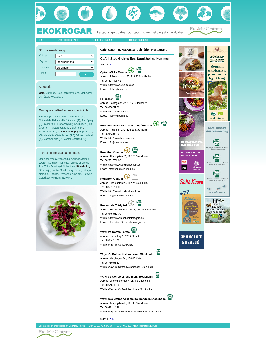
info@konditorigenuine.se (122, 195)
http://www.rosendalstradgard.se (126, 218)
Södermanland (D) (49, 131)
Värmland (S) (46, 135)
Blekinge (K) (46, 116)
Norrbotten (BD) (83, 124)
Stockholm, (83, 166)
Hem (40, 39)
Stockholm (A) (69, 131)
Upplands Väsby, (48, 159)
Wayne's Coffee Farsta (120, 244)
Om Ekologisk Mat (68, 39)
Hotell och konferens (68, 92)
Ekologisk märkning (137, 39)
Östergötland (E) (61, 127)
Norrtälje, (44, 174)
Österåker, (45, 177)
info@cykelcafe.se (118, 89)
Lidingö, (87, 170)
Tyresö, (74, 162)
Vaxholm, (56, 177)
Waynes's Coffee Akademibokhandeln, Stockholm (135, 311)
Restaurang (56, 96)
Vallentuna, (64, 159)
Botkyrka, (88, 174)
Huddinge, (53, 162)
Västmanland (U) (53, 139)
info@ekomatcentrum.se (144, 326)
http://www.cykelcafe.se (121, 85)
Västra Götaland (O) (75, 139)
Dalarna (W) (61, 116)
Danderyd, (57, 166)
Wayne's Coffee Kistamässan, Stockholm (130, 266)
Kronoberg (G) (65, 124)
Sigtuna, (55, 174)
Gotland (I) (45, 120)
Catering (50, 92)
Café (41, 92)
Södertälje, (45, 170)
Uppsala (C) (85, 131)
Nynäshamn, (67, 174)
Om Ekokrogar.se (102, 39)
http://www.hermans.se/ (121, 138)
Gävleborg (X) (76, 116)
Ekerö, (43, 162)
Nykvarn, (67, 177)
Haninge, (64, 162)
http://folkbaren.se (118, 111)
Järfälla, (85, 159)
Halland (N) (58, 120)
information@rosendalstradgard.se (127, 222)
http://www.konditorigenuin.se (124, 164)
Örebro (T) (45, 127)
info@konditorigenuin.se (121, 169)
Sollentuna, (69, 166)
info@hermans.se (118, 142)
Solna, (79, 170)
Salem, (78, 174)
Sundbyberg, (67, 170)
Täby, (47, 166)
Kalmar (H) (50, 124)
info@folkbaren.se (118, 115)
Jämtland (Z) (73, 120)
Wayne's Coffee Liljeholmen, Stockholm (130, 289)
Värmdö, (76, 159)
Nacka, (56, 170)
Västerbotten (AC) (65, 135)
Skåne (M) (77, 127)
